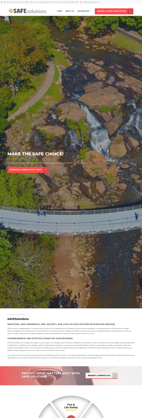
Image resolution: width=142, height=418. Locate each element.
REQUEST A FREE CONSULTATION (115, 11)
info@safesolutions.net (89, 2)
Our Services (83, 11)
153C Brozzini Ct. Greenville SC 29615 (15, 2)
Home (59, 11)
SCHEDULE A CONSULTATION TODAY (29, 169)
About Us (69, 11)
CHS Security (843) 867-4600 (67, 2)
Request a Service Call (103, 375)
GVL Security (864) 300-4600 (42, 2)
